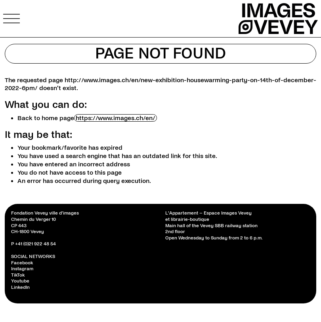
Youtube (20, 281)
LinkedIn (20, 287)
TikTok (18, 275)
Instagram (22, 268)
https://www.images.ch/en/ (115, 118)
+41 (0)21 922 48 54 (35, 244)
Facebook (22, 263)
